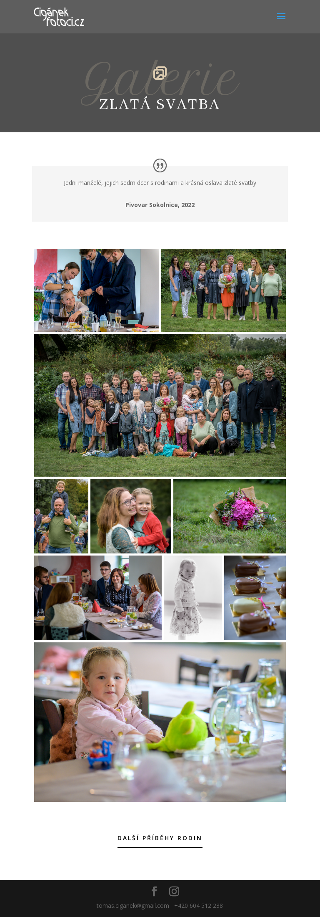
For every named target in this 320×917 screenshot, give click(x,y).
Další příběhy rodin (160, 838)
